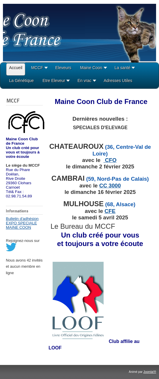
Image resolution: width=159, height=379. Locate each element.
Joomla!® (149, 371)
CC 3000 (110, 185)
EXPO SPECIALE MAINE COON (21, 225)
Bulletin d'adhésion (22, 218)
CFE (109, 211)
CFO (110, 160)
